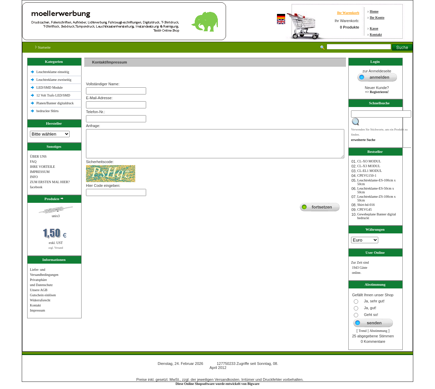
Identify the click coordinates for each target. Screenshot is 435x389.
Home (374, 11)
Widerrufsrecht (40, 300)
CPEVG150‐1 (366, 175)
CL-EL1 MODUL (369, 171)
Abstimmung (378, 331)
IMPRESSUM (40, 172)
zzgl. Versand (56, 247)
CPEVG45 (364, 209)
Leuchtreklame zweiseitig (54, 80)
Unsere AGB (38, 290)
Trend (363, 331)
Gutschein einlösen (43, 295)
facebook (36, 187)
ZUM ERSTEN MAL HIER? (50, 182)
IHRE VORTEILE (42, 167)
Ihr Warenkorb (348, 13)
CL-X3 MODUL (368, 166)
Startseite (43, 47)
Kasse (374, 28)
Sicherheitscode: (100, 162)
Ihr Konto (377, 17)
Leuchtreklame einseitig (53, 72)
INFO (34, 177)
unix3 (56, 216)
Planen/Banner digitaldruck (55, 103)
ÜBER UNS (38, 156)
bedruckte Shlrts (47, 111)
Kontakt (376, 34)
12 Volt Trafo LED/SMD (53, 95)
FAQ (33, 161)
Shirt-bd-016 (366, 205)
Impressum (37, 310)
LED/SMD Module (49, 87)
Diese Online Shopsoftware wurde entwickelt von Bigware (218, 384)
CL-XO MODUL (369, 161)
